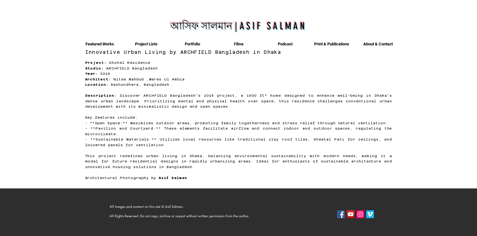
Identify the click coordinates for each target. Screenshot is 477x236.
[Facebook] (341, 214)
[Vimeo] (370, 214)
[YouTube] (351, 214)
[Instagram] (360, 214)
